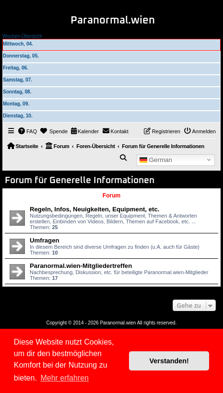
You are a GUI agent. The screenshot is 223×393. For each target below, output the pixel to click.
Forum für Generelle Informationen (79, 180)
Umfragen (44, 240)
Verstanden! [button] (169, 361)
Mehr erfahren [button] (64, 378)
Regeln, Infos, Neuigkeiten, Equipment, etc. (94, 209)
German (156, 159)
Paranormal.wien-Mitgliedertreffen (81, 265)
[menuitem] (27, 131)
